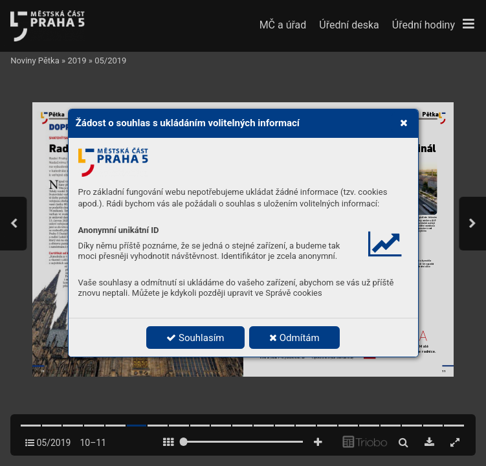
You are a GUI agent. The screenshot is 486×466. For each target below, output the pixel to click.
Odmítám (294, 338)
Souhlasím (195, 338)
